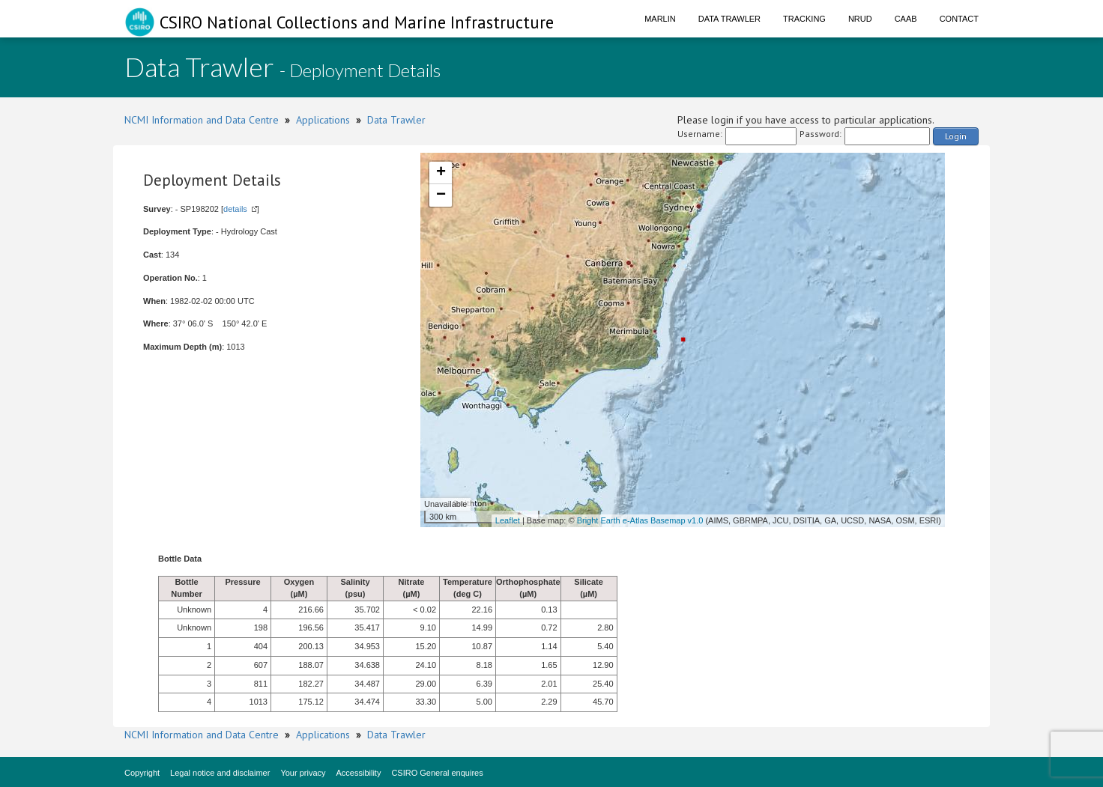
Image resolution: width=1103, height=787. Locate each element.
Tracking (804, 18)
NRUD (860, 18)
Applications (323, 120)
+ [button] (441, 173)
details (235, 208)
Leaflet (507, 520)
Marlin (660, 18)
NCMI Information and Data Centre (201, 120)
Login (956, 136)
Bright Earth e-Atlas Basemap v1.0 (640, 520)
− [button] (441, 195)
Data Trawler (729, 18)
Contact (959, 18)
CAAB (906, 18)
